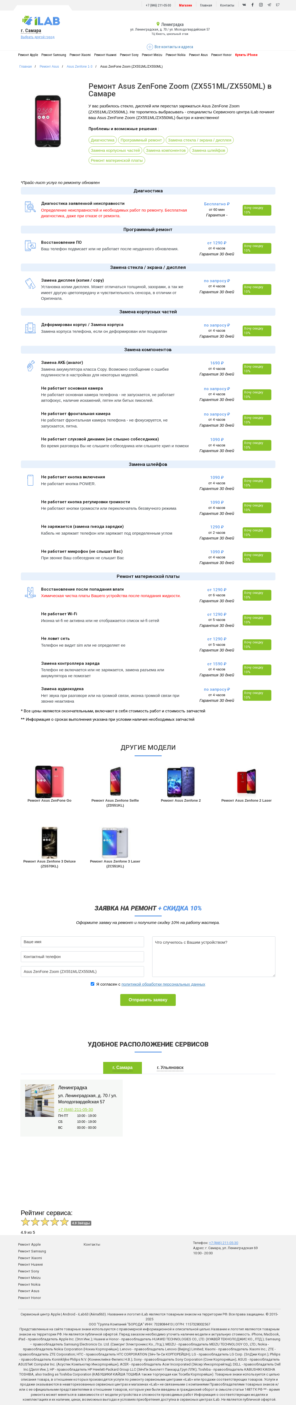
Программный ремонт (141, 140)
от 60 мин (217, 210)
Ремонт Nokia (176, 55)
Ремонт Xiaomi (80, 55)
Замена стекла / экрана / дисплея (200, 140)
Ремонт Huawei (105, 55)
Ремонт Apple (28, 55)
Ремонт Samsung (53, 55)
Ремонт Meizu (152, 55)
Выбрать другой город (37, 37)
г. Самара (31, 30)
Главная (206, 5)
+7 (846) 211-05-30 (158, 5)
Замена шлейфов (208, 150)
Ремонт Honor (221, 55)
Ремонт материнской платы (117, 160)
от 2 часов (216, 533)
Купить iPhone (246, 55)
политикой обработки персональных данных (163, 984)
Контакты (227, 5)
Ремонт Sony (129, 55)
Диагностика (103, 140)
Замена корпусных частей (115, 150)
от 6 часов (216, 595)
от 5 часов (216, 620)
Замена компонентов (166, 150)
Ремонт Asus (198, 55)
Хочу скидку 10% (253, 210)
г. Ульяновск (170, 1067)
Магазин (185, 5)
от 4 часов (216, 248)
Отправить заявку (148, 1000)
